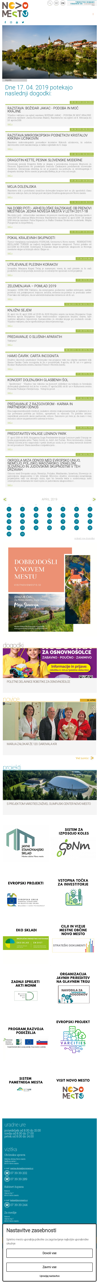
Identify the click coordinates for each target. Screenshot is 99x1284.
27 (76, 527)
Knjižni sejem (19, 310)
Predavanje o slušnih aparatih (35, 337)
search (49, 3)
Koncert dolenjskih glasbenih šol (38, 380)
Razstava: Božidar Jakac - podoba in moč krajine (43, 109)
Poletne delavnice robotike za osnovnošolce (38, 681)
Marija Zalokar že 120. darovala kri (32, 744)
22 (9, 527)
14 (90, 515)
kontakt (56, 3)
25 (49, 527)
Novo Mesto (22, 9)
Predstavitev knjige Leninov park (37, 434)
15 (9, 521)
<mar (5, 499)
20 (76, 521)
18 (49, 521)
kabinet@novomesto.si (19, 1200)
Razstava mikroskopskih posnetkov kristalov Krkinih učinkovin (48, 136)
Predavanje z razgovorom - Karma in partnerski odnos (40, 405)
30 (22, 534)
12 (63, 515)
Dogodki (8, 80)
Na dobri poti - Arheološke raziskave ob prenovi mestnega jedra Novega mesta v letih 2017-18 (49, 209)
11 (49, 515)
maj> (94, 499)
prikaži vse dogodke (84, 538)
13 (76, 515)
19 (63, 521)
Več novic (82, 758)
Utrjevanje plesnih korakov (33, 265)
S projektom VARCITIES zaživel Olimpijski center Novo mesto (49, 804)
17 (36, 521)
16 (22, 521)
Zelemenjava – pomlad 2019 (32, 286)
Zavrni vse (49, 1267)
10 (36, 515)
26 (63, 527)
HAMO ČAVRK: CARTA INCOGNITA (33, 356)
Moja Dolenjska (22, 187)
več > (10, 124)
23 (22, 527)
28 (90, 527)
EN (63, 3)
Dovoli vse (49, 1253)
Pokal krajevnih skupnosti (31, 238)
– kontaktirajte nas (82, 3)
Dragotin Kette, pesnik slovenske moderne (45, 160)
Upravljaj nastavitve (50, 1276)
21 (90, 521)
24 (36, 527)
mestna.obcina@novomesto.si (21, 1168)
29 (9, 534)
